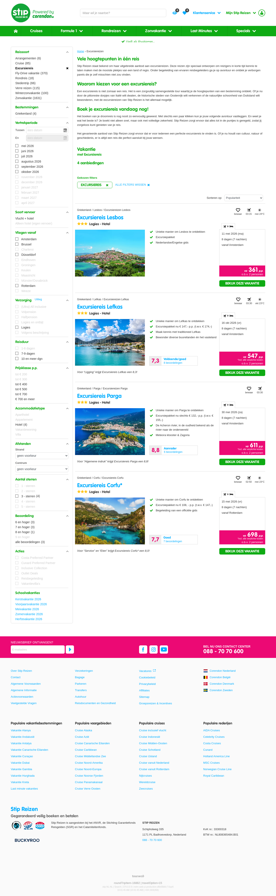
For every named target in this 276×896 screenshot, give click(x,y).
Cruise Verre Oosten (87, 788)
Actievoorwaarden (22, 696)
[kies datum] (47, 130)
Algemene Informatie (24, 690)
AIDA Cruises (211, 730)
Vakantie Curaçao (22, 756)
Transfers (81, 690)
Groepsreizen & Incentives (155, 703)
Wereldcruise (147, 782)
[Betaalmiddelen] (26, 840)
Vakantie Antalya (21, 743)
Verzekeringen (84, 670)
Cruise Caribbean (86, 749)
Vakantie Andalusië (22, 736)
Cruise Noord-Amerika (89, 762)
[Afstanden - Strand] (41, 455)
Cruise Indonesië (149, 736)
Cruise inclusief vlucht (152, 730)
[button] (42, 52)
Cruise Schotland (149, 749)
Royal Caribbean (213, 775)
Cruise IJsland (148, 756)
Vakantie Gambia (21, 769)
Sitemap (144, 696)
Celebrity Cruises (214, 736)
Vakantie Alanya (21, 730)
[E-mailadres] (38, 649)
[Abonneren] (70, 649)
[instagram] (153, 649)
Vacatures (145, 671)
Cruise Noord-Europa (88, 769)
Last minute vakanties (24, 788)
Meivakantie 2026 (27, 609)
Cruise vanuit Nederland (154, 762)
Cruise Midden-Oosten (153, 743)
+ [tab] (228, 226)
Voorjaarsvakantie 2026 (31, 604)
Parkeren (80, 683)
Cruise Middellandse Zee (90, 756)
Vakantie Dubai (20, 762)
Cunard (208, 749)
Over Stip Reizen (21, 670)
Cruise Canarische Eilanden (92, 743)
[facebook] (143, 649)
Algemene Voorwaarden (26, 683)
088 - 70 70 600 (223, 651)
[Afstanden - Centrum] (41, 469)
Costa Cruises (212, 743)
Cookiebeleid (147, 677)
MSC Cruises (211, 762)
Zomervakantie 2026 (29, 614)
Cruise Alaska (83, 730)
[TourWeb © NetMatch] (138, 876)
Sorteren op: (214, 197)
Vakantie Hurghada (22, 775)
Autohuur (80, 696)
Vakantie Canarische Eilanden (29, 749)
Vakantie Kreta (20, 782)
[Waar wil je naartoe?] (123, 13)
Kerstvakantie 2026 (28, 599)
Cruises (36, 30)
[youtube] (164, 649)
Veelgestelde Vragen (24, 703)
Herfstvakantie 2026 (28, 619)
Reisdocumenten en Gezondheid (95, 703)
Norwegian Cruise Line (217, 769)
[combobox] (123, 13)
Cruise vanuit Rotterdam (154, 769)
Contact (15, 677)
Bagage (80, 677)
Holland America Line (216, 756)
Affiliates (144, 690)
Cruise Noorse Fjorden (89, 775)
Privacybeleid (147, 684)
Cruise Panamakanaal (89, 782)
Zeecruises (146, 788)
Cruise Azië (82, 736)
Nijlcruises (145, 775)
